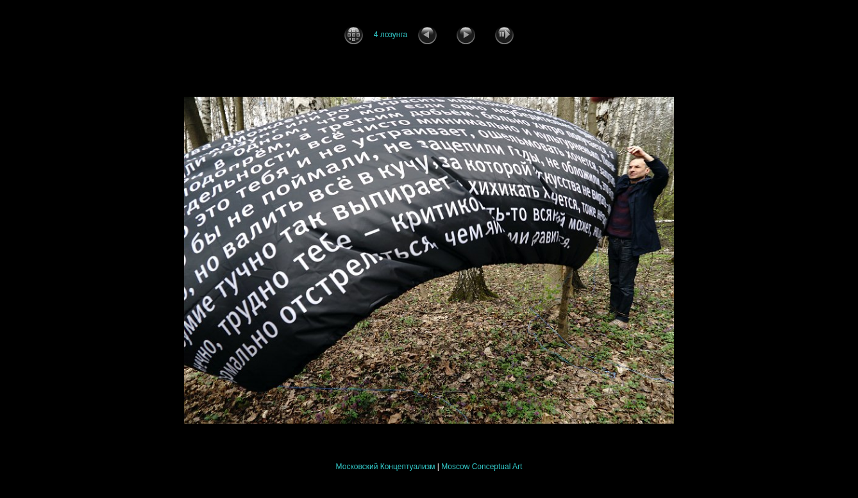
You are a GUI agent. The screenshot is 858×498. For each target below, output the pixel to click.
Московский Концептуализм (385, 466)
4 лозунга (390, 34)
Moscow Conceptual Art (481, 466)
